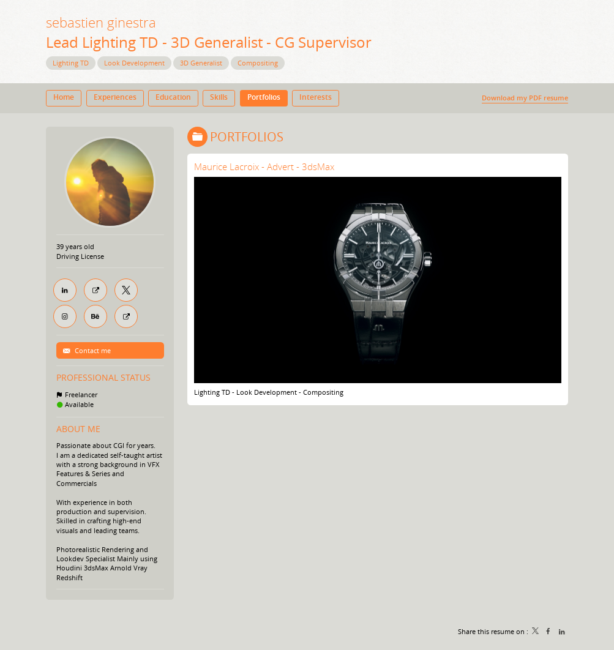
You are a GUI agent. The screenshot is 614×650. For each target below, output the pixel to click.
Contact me (92, 350)
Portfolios (246, 137)
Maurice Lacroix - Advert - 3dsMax (264, 166)
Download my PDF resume (525, 97)
